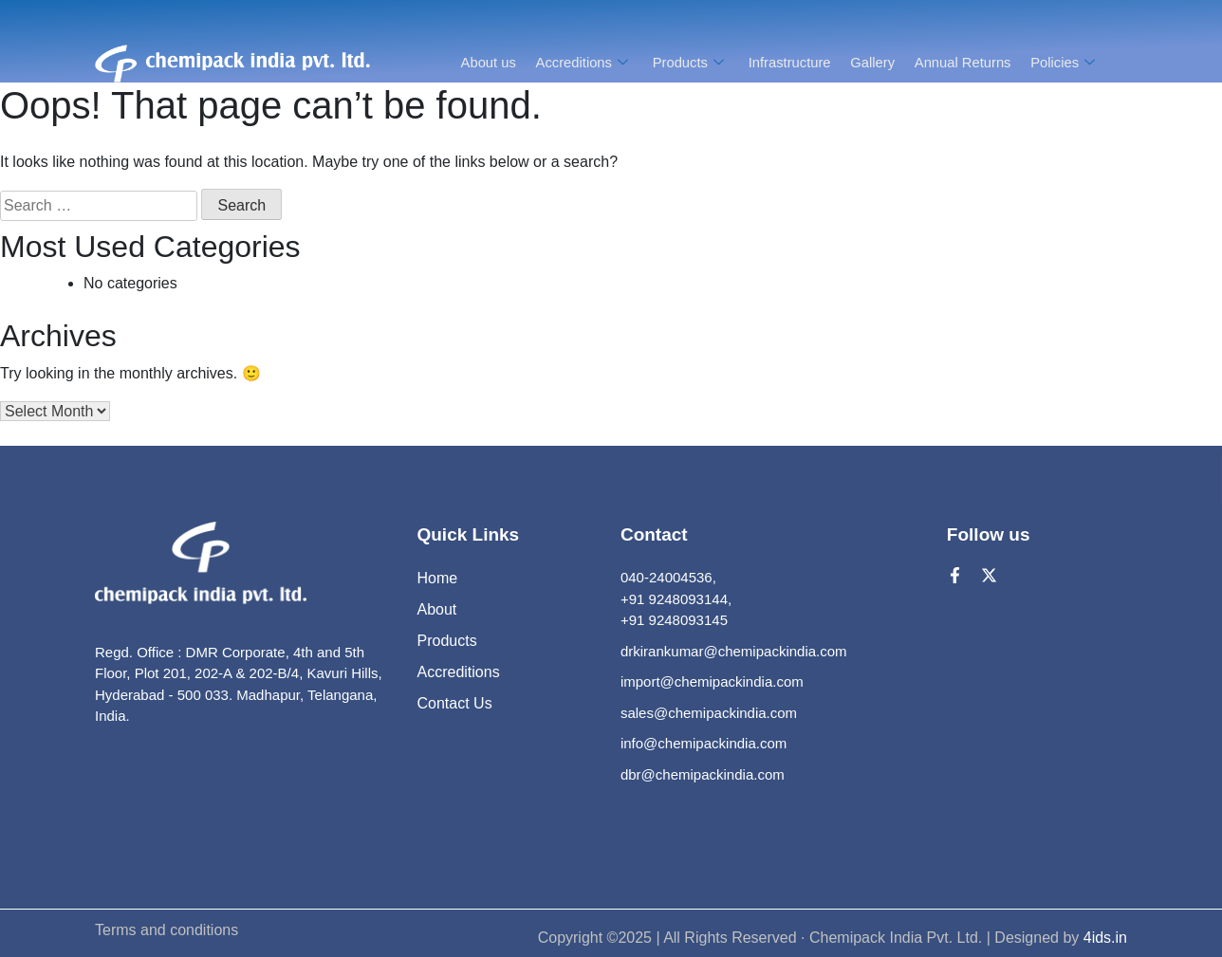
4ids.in (1105, 937)
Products (688, 62)
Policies (1065, 62)
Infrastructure (787, 62)
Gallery (872, 62)
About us (485, 62)
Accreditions (582, 62)
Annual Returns (961, 62)
